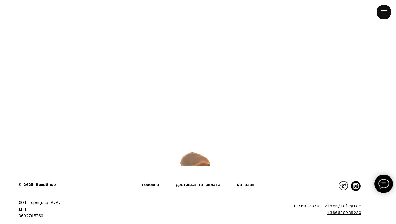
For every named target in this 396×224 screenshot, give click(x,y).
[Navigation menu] (384, 12)
